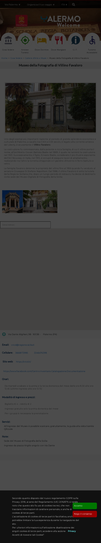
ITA (63, 4)
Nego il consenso (83, 514)
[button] (27, 271)
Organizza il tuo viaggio (39, 4)
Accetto (78, 506)
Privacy (72, 531)
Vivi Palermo (11, 4)
